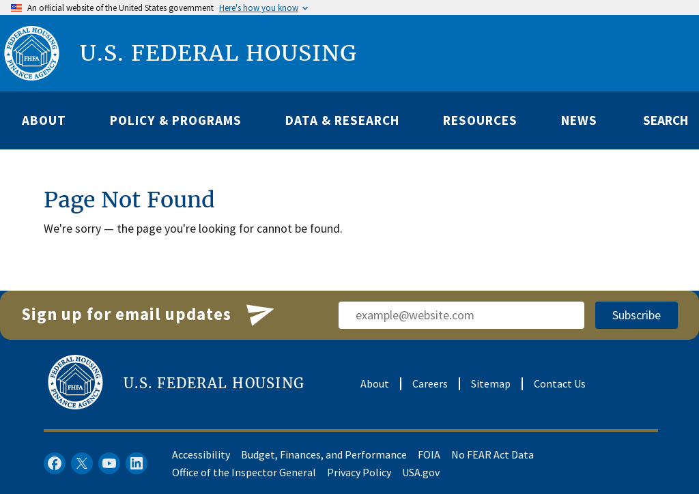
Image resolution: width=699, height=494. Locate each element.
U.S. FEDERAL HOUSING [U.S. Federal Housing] (218, 53)
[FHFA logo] (31, 53)
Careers (430, 383)
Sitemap (491, 383)
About (374, 383)
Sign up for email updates (149, 315)
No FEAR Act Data (492, 454)
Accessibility (201, 454)
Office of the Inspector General (244, 472)
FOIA (429, 454)
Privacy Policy (359, 472)
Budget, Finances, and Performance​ (324, 454)
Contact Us (560, 383)
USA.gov (421, 472)
